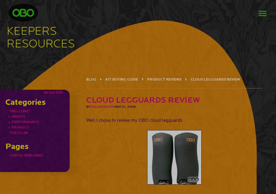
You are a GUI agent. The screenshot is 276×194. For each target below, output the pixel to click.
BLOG (91, 79)
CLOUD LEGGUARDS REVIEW (215, 79)
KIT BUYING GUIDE (121, 79)
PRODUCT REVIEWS (164, 79)
